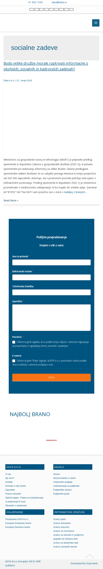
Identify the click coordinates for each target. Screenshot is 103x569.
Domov (56, 474)
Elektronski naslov (23, 271)
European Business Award (17, 527)
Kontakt (8, 482)
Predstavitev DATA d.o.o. (17, 519)
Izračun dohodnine (62, 523)
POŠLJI (51, 377)
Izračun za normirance (63, 531)
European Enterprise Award (18, 523)
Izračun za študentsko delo (65, 543)
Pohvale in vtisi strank (15, 486)
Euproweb (92, 563)
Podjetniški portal (61, 494)
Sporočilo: (18, 301)
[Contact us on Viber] (73, 2)
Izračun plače (59, 519)
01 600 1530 (35, 2)
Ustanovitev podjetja (62, 482)
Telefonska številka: (23, 286)
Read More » (11, 200)
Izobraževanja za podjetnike (66, 486)
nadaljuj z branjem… (75, 192)
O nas (8, 474)
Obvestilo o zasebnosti (16, 505)
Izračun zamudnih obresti (65, 546)
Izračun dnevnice (61, 527)
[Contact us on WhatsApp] (78, 2)
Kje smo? (9, 478)
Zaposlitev (10, 490)
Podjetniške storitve (62, 490)
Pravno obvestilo (13, 494)
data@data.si (59, 2)
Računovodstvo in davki (64, 478)
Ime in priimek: (21, 256)
